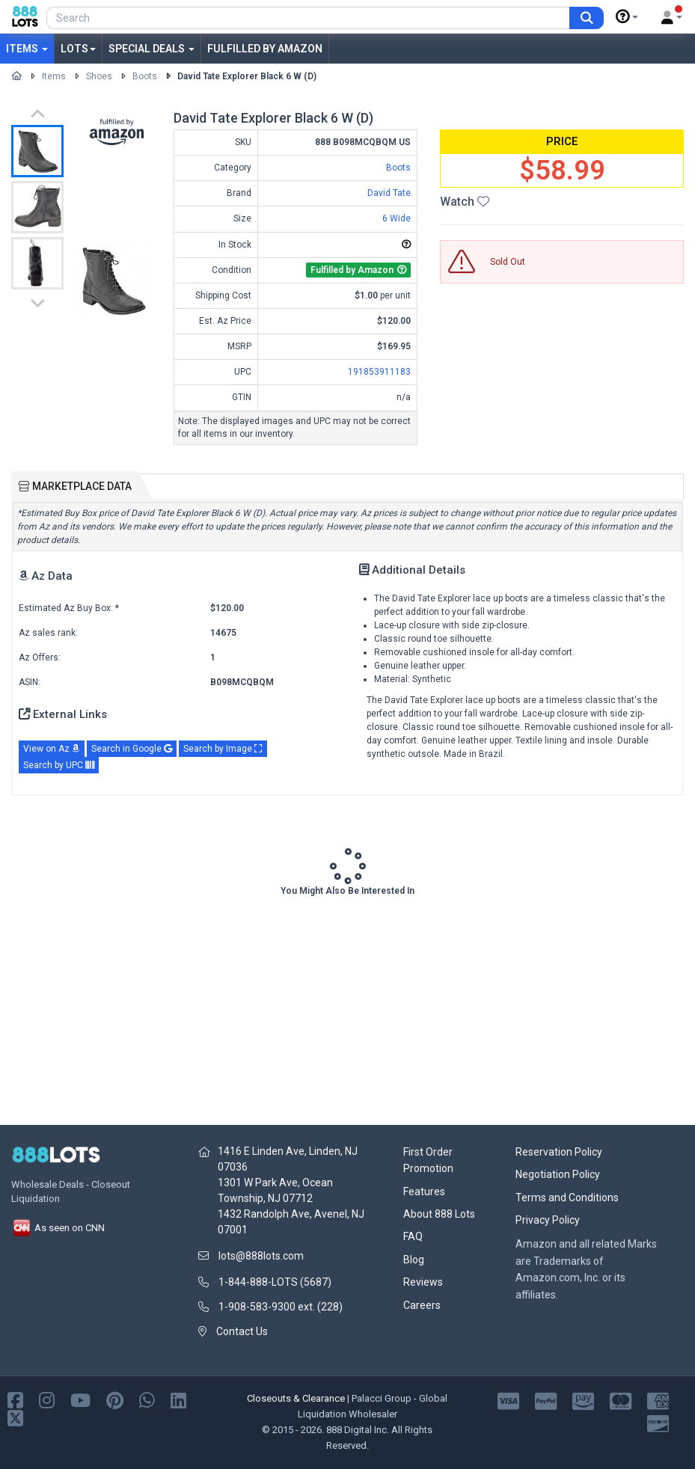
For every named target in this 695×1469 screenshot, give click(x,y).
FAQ (413, 1236)
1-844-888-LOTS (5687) (274, 1282)
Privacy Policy (547, 1220)
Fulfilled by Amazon (264, 49)
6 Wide (396, 218)
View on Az (51, 748)
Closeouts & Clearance (296, 1398)
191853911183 (379, 372)
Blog (413, 1260)
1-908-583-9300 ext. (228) (280, 1307)
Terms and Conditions (567, 1197)
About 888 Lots (439, 1214)
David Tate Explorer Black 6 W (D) (246, 76)
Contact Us (242, 1331)
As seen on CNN (58, 1227)
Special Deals (151, 49)
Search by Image (223, 748)
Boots (144, 76)
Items (27, 49)
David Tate (389, 193)
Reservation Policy (558, 1152)
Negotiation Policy (557, 1174)
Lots (78, 49)
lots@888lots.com (261, 1256)
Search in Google (131, 748)
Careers (422, 1305)
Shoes (99, 76)
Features (424, 1191)
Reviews (423, 1282)
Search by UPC (58, 765)
